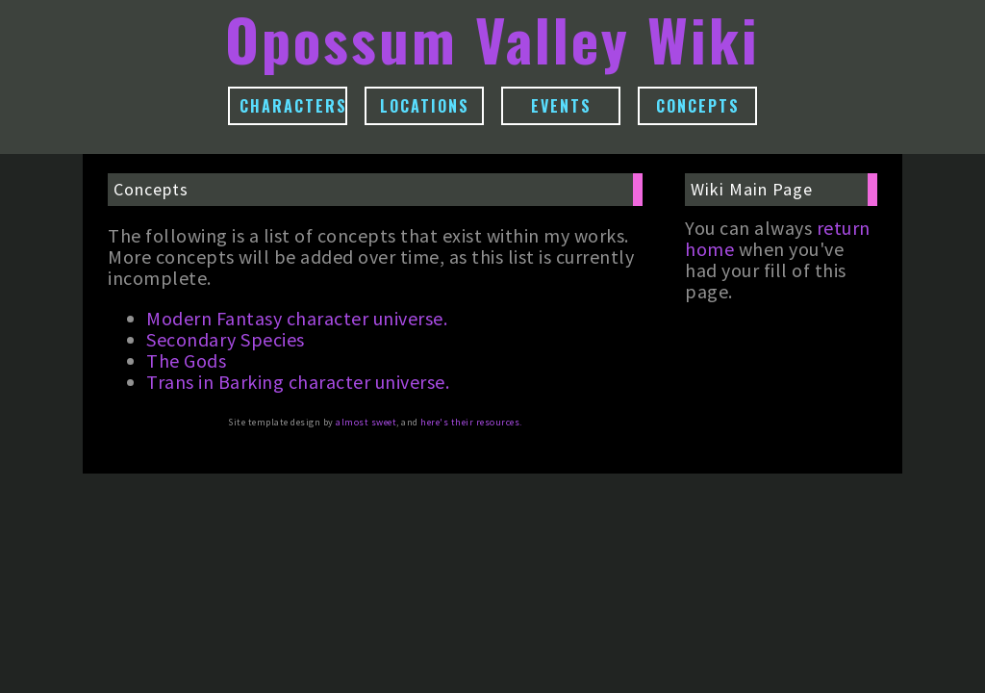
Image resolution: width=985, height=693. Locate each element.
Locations (424, 105)
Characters (293, 105)
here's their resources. (471, 422)
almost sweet (366, 422)
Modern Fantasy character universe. (296, 318)
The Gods (186, 360)
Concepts (698, 105)
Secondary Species (225, 339)
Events (561, 105)
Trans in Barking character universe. (297, 382)
